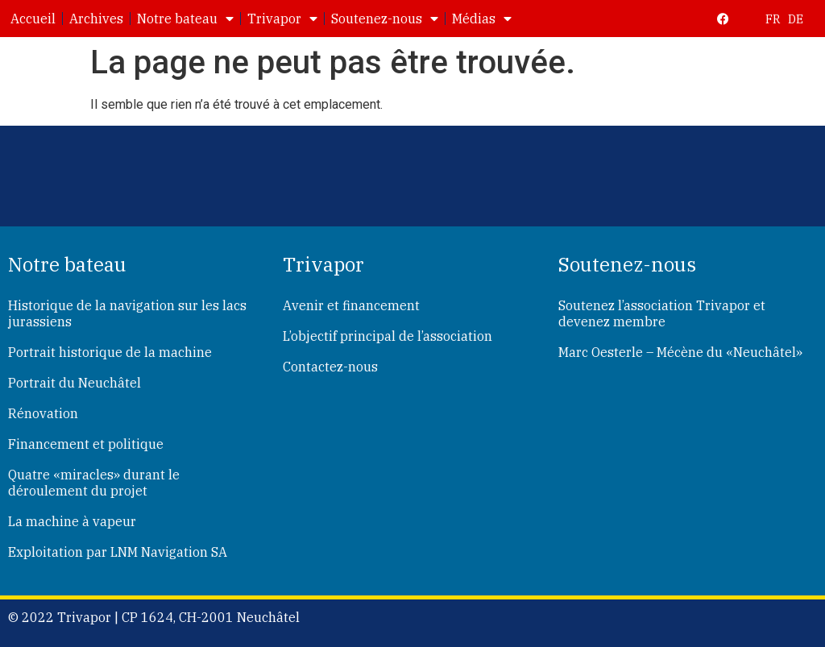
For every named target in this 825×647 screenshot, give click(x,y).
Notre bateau (185, 18)
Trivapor (282, 18)
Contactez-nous (330, 367)
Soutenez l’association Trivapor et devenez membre (661, 313)
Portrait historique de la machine (110, 352)
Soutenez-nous (384, 18)
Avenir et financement (351, 305)
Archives (96, 18)
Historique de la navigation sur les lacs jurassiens (127, 313)
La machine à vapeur (72, 521)
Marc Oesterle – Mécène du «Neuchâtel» (680, 352)
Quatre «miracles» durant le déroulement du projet (94, 483)
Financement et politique (86, 444)
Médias (482, 18)
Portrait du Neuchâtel (74, 383)
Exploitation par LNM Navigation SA (117, 552)
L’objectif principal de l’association (387, 336)
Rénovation (43, 413)
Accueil (33, 18)
